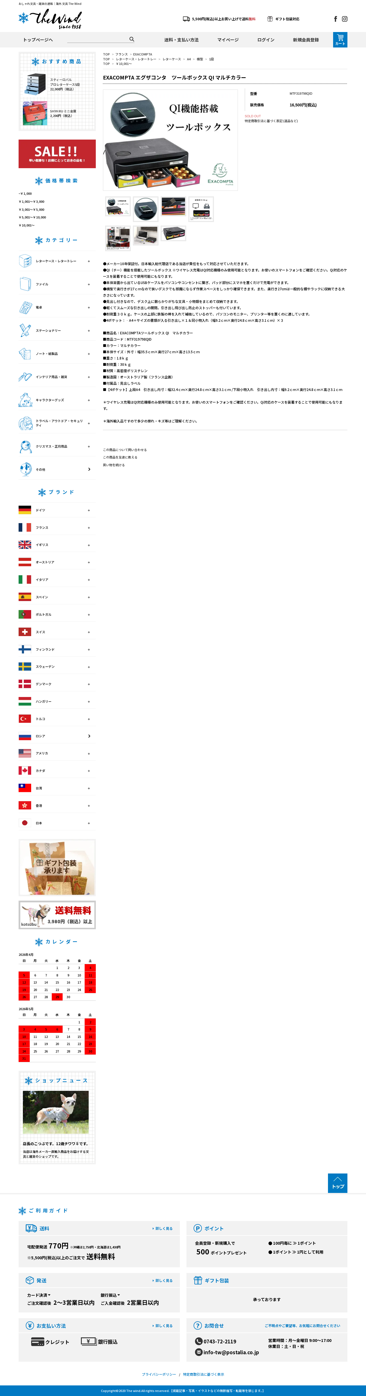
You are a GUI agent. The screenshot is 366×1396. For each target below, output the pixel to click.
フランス (121, 54)
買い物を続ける (114, 464)
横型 (200, 59)
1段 (211, 59)
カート (340, 40)
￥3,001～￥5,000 (31, 209)
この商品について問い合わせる (125, 449)
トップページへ (38, 40)
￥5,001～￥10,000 (32, 217)
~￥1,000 (25, 193)
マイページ (228, 40)
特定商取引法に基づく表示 (203, 1374)
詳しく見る (163, 1228)
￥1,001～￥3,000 (31, 201)
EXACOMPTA (142, 54)
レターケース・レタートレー (136, 59)
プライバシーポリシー (159, 1374)
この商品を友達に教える (120, 457)
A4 (189, 59)
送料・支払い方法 (181, 40)
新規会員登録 (306, 40)
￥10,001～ (124, 63)
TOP (106, 54)
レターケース (171, 59)
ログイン (265, 40)
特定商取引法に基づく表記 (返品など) (271, 120)
